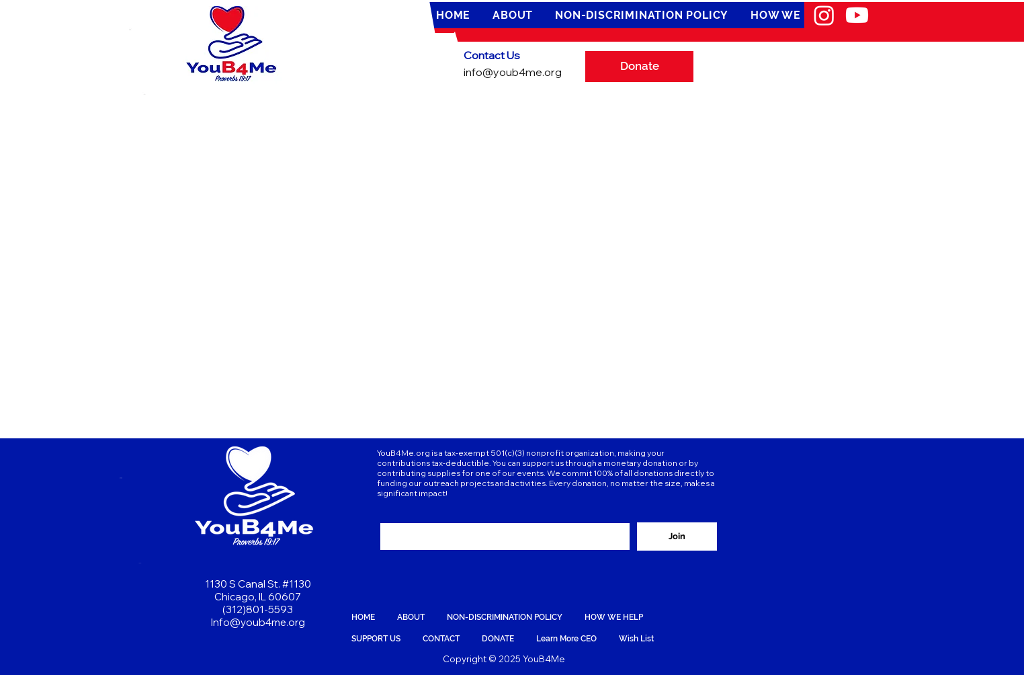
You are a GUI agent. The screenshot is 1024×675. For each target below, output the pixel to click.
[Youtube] (857, 15)
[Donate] (639, 66)
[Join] (677, 536)
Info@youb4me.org (258, 622)
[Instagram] (824, 15)
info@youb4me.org (513, 72)
